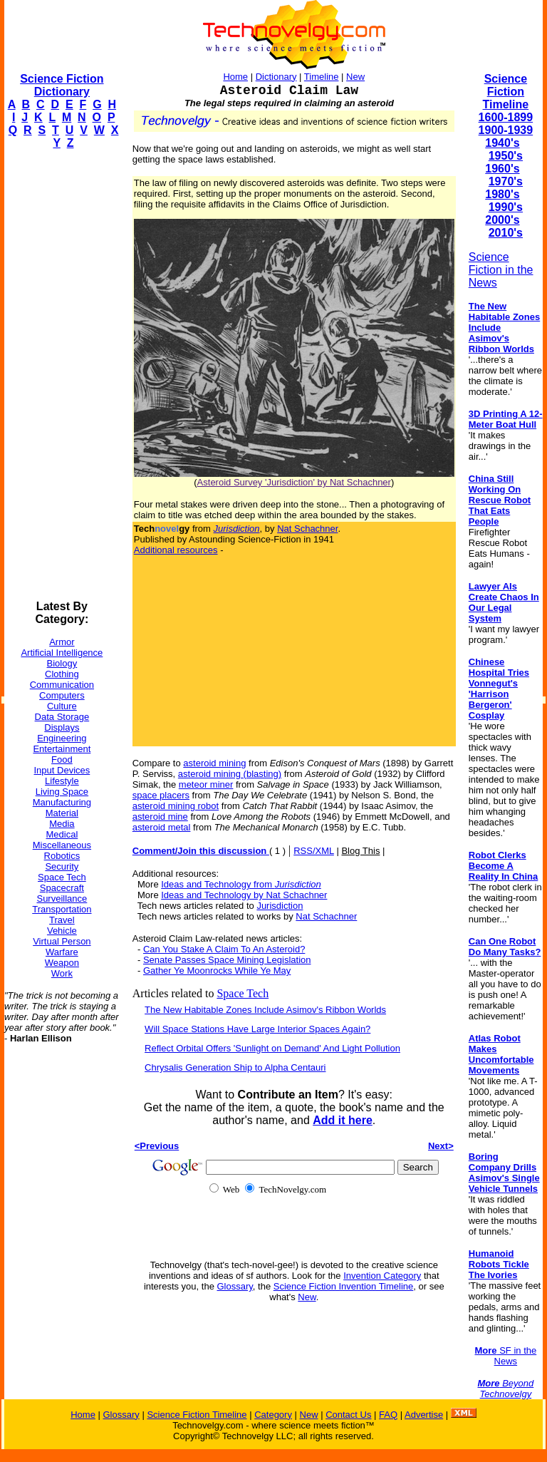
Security (61, 866)
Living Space (62, 791)
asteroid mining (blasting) (229, 773)
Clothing (62, 674)
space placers (160, 795)
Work (62, 973)
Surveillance (61, 898)
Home (235, 76)
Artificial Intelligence (62, 652)
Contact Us (348, 1414)
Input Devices (62, 770)
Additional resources (176, 550)
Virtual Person (61, 941)
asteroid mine (160, 816)
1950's (506, 156)
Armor (61, 642)
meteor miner (206, 784)
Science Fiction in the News (501, 270)
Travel (62, 920)
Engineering (61, 738)
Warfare (62, 952)
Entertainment (61, 748)
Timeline (321, 76)
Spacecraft (62, 887)
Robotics (62, 855)
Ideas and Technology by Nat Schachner (244, 895)
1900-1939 (506, 130)
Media (61, 823)
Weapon (62, 962)
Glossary (235, 1286)
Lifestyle (62, 781)
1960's (502, 169)
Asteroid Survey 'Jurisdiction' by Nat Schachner (294, 482)
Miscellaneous (62, 845)
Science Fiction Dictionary (61, 85)
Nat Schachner (307, 528)
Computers (62, 695)
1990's (506, 207)
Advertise (424, 1414)
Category (273, 1414)
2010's (506, 233)
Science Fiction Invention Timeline (344, 1286)
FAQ (388, 1414)
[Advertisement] (61, 375)
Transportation (61, 909)
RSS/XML (313, 850)
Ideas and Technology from (241, 884)
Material (62, 813)
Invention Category (382, 1275)
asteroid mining (214, 763)
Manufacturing (62, 802)
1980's (502, 194)
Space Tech (62, 877)
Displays (61, 727)
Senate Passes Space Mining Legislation (227, 959)
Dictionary (276, 76)
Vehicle (62, 930)
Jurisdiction (279, 905)
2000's (502, 220)
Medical (62, 834)
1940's (502, 143)
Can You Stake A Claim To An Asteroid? (224, 949)
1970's (506, 181)
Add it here (343, 1120)
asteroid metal (161, 827)
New (355, 76)
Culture (62, 706)
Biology (62, 663)
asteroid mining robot (175, 806)
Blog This (360, 850)
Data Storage (62, 716)
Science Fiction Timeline (506, 91)
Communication (62, 684)
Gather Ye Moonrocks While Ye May (217, 970)
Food (62, 759)
